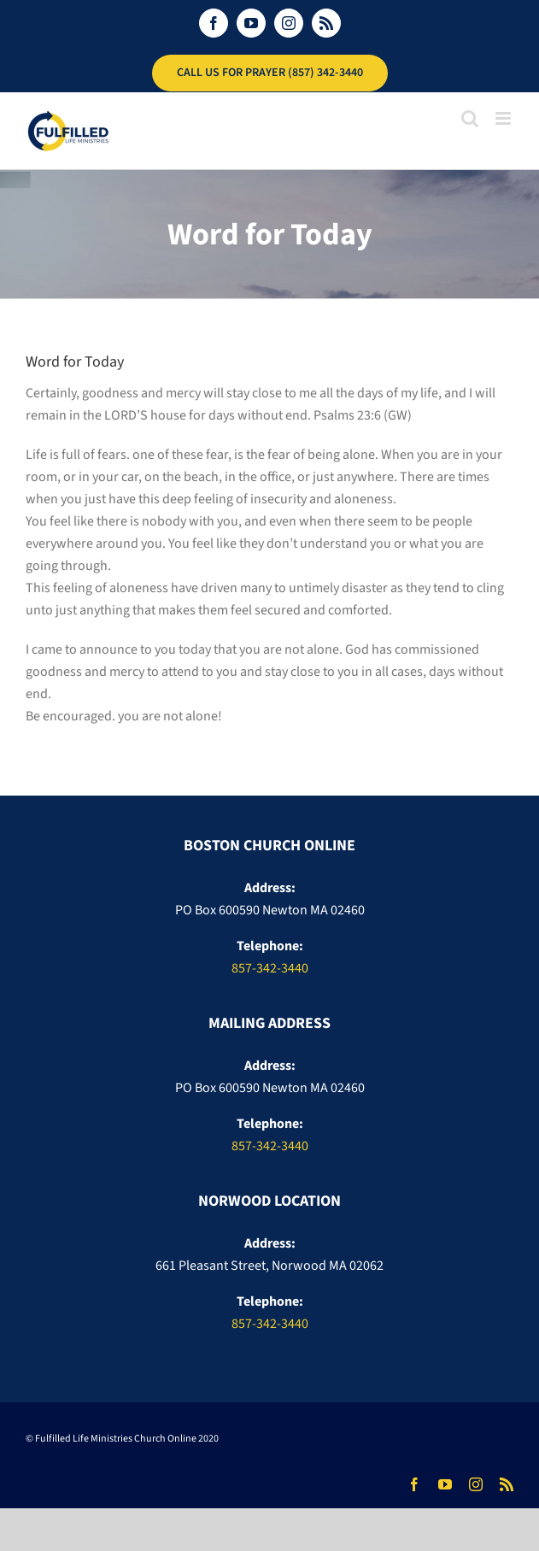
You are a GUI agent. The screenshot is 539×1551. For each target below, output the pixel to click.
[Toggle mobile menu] (504, 118)
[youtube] (445, 1484)
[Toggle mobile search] (469, 118)
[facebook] (414, 1484)
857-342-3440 (269, 968)
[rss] (506, 1484)
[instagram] (476, 1484)
